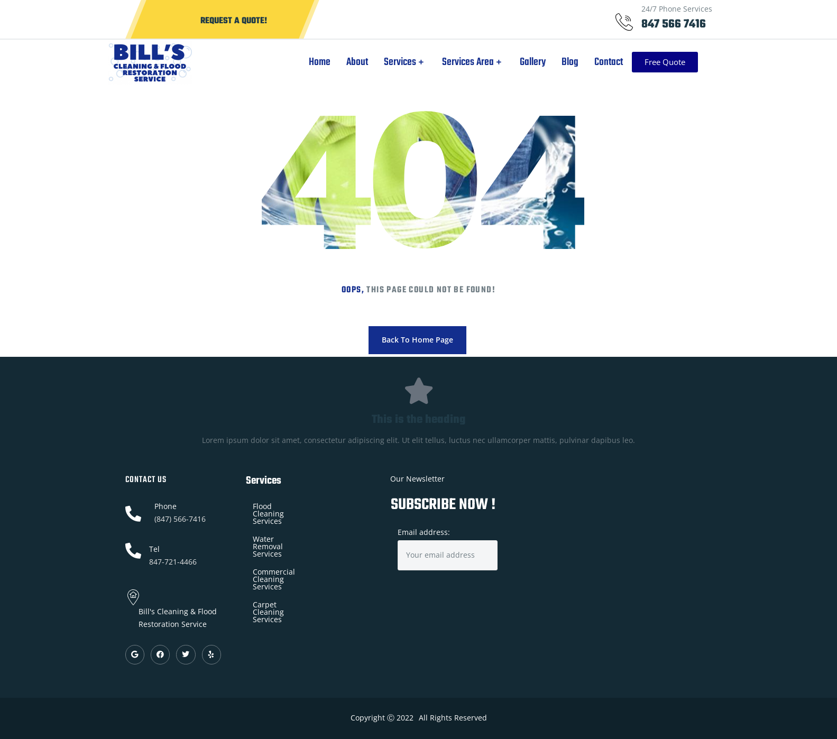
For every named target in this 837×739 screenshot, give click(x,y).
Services (414, 62)
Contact (618, 62)
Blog (579, 62)
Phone (165, 506)
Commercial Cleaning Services (306, 542)
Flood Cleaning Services (294, 506)
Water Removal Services (295, 524)
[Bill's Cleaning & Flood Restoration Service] (615, 534)
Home (329, 62)
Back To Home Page (417, 340)
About (367, 62)
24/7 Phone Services (676, 9)
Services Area (482, 62)
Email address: (448, 549)
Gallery (542, 62)
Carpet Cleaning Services (297, 560)
